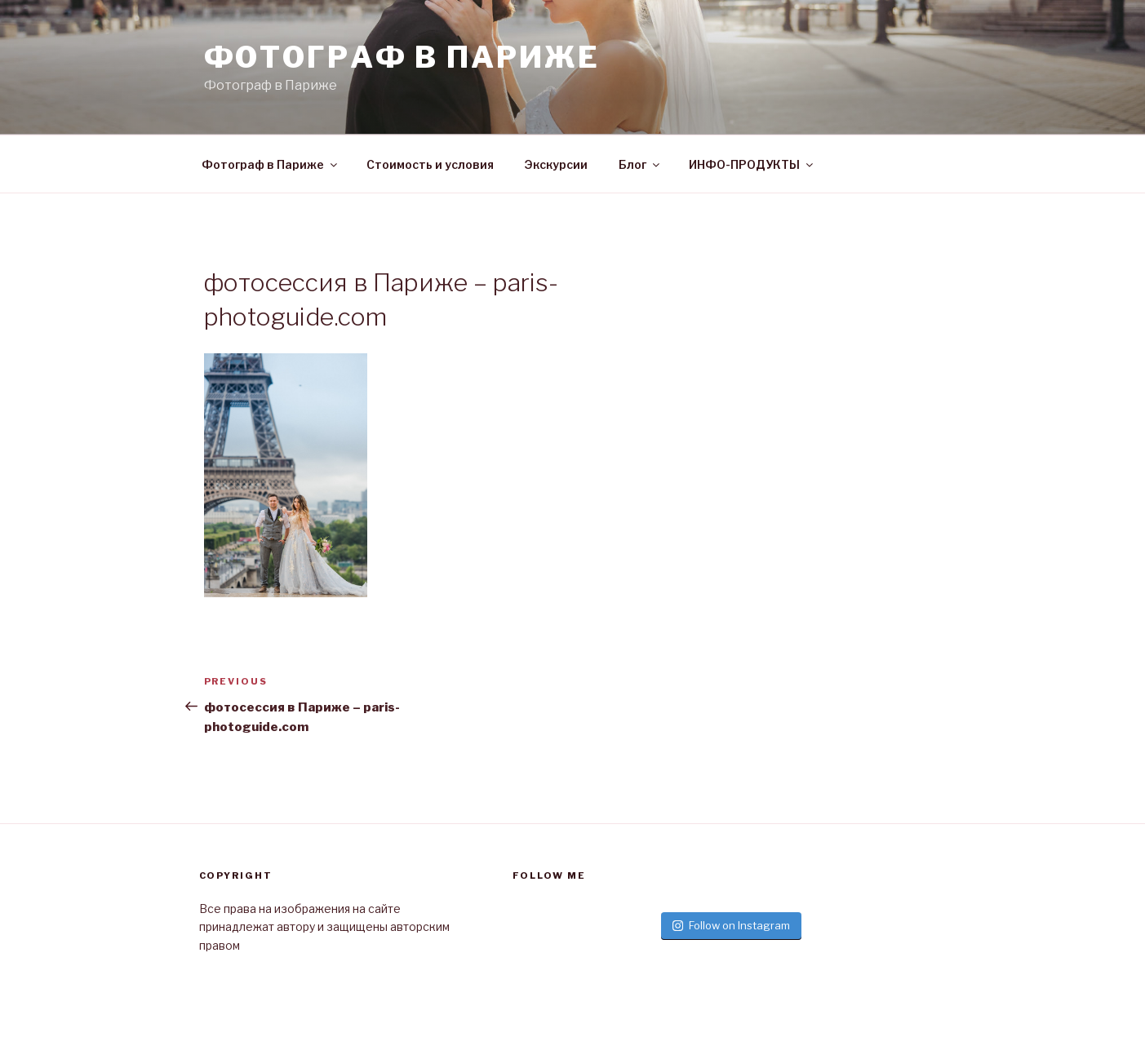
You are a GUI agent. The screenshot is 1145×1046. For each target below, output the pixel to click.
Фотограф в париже (402, 57)
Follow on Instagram (731, 925)
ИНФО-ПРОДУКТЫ (752, 164)
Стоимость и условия (430, 164)
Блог (640, 164)
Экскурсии (556, 164)
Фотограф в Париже (271, 164)
